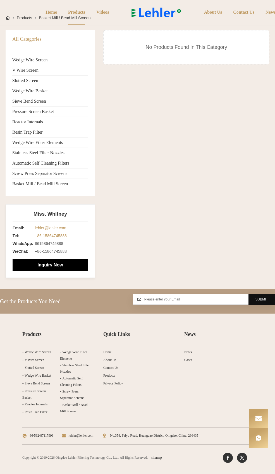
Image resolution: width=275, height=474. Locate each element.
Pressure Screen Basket (33, 111)
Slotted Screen (25, 80)
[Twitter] (242, 458)
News (188, 352)
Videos (102, 12)
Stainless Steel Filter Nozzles (38, 152)
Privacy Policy (113, 383)
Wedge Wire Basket (30, 90)
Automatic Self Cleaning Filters (40, 163)
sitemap (156, 457)
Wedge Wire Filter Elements (37, 142)
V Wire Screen (25, 70)
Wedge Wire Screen (30, 59)
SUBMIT (261, 299)
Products (76, 12)
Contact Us (243, 12)
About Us (213, 12)
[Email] (258, 418)
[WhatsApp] (258, 438)
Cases (188, 360)
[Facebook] (228, 458)
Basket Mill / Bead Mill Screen (40, 183)
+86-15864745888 (51, 236)
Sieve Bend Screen (29, 101)
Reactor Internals (27, 121)
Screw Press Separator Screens (39, 173)
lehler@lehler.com (50, 228)
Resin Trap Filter (27, 132)
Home (51, 12)
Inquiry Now (50, 265)
